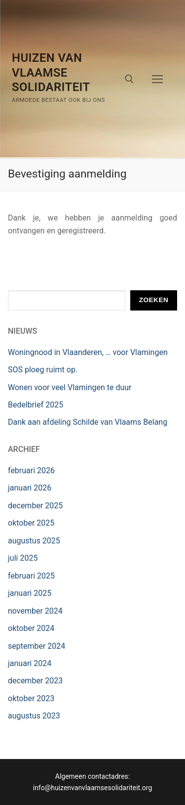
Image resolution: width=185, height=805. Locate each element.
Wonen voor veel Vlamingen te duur (70, 387)
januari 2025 (29, 593)
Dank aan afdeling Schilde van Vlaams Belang (87, 422)
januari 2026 (29, 487)
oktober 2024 (31, 628)
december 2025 (35, 505)
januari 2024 (29, 663)
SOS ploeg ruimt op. (42, 369)
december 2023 (35, 680)
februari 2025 (31, 576)
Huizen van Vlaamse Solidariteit (51, 72)
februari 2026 (31, 470)
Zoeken (154, 300)
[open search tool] (129, 79)
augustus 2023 (34, 715)
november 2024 (35, 611)
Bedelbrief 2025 (35, 404)
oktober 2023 (31, 698)
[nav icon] (157, 79)
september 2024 (36, 646)
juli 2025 (22, 558)
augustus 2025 (34, 540)
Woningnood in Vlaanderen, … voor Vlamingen (88, 352)
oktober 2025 (31, 523)
